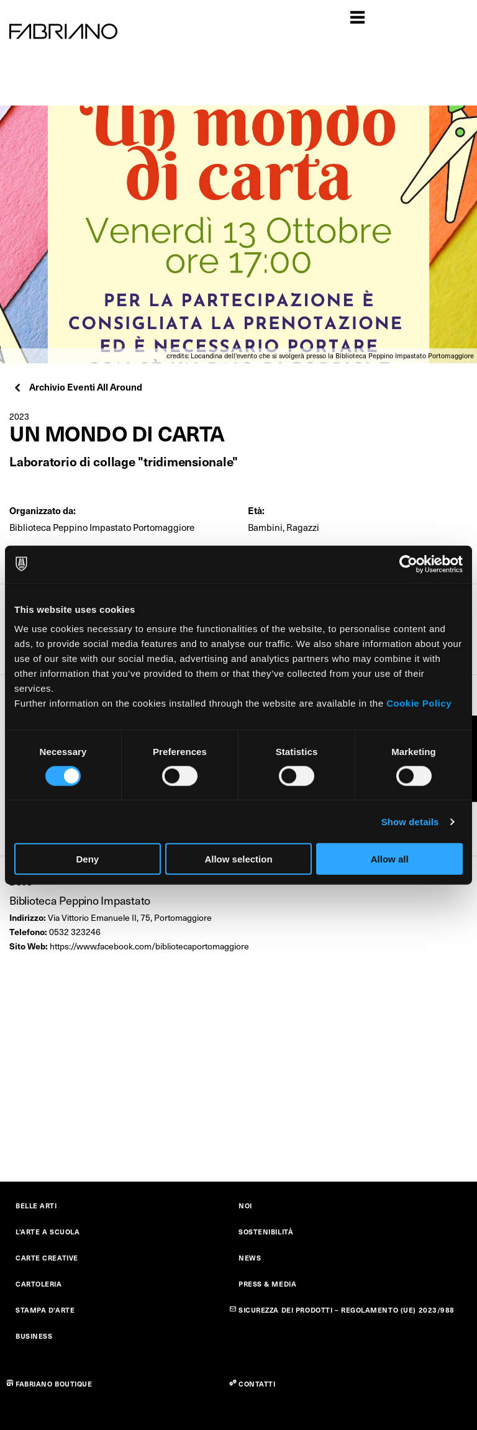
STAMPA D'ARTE (45, 1310)
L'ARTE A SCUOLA (48, 1231)
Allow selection (238, 859)
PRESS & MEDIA (267, 1283)
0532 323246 (75, 932)
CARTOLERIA (39, 1283)
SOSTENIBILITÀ (265, 1231)
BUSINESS (34, 1336)
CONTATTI (256, 1383)
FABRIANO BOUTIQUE (54, 1383)
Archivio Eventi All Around (77, 386)
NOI (245, 1205)
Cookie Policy (419, 703)
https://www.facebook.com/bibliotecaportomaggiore (149, 946)
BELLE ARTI (36, 1205)
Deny (87, 859)
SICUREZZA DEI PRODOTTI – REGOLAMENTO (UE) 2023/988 (346, 1310)
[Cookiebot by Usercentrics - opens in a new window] (408, 563)
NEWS (249, 1257)
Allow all (390, 859)
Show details (410, 821)
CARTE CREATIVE (47, 1257)
